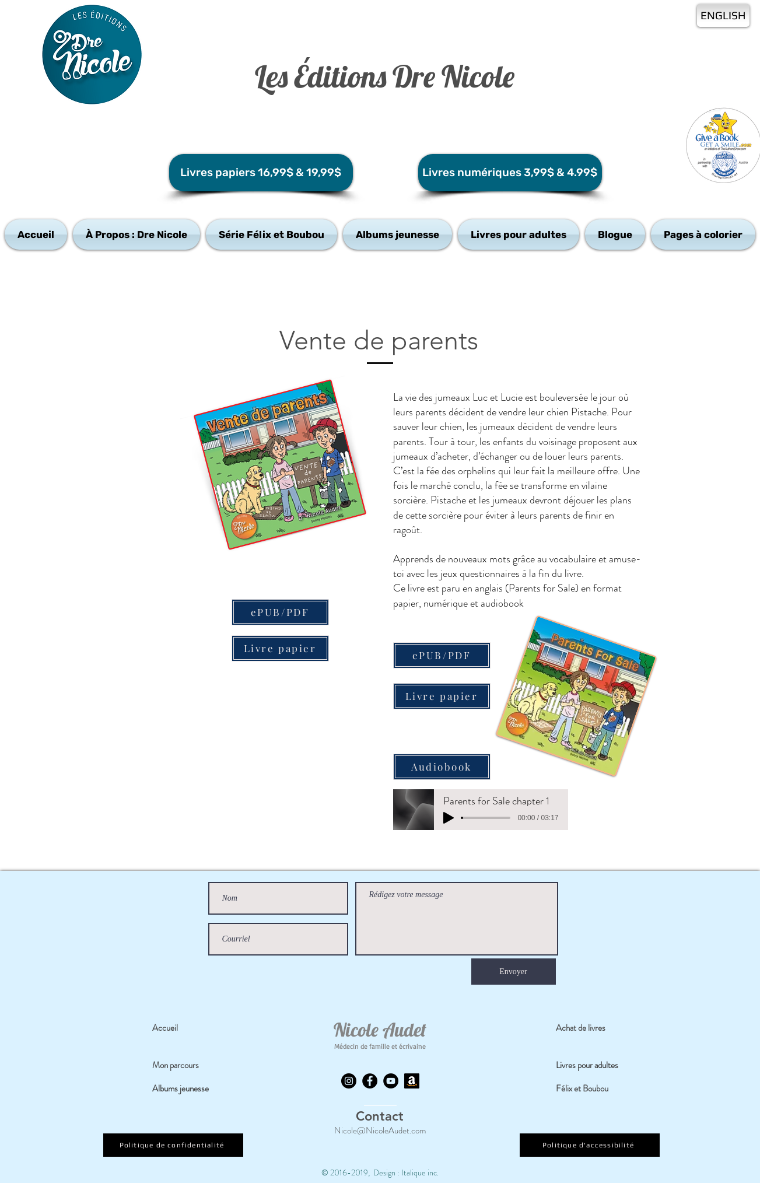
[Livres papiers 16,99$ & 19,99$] (261, 172)
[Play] (448, 818)
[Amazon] (411, 1080)
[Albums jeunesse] (186, 1089)
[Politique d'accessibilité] (590, 1145)
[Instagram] (348, 1080)
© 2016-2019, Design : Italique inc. (380, 1172)
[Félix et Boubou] (589, 1089)
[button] (136, 234)
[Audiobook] (442, 767)
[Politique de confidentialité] (173, 1145)
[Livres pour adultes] (594, 1065)
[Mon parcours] (186, 1065)
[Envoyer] (513, 971)
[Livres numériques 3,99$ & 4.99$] (510, 172)
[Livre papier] (280, 648)
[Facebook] (369, 1080)
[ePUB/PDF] (280, 612)
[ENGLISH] (723, 15)
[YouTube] (390, 1080)
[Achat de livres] (589, 1028)
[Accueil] (186, 1028)
